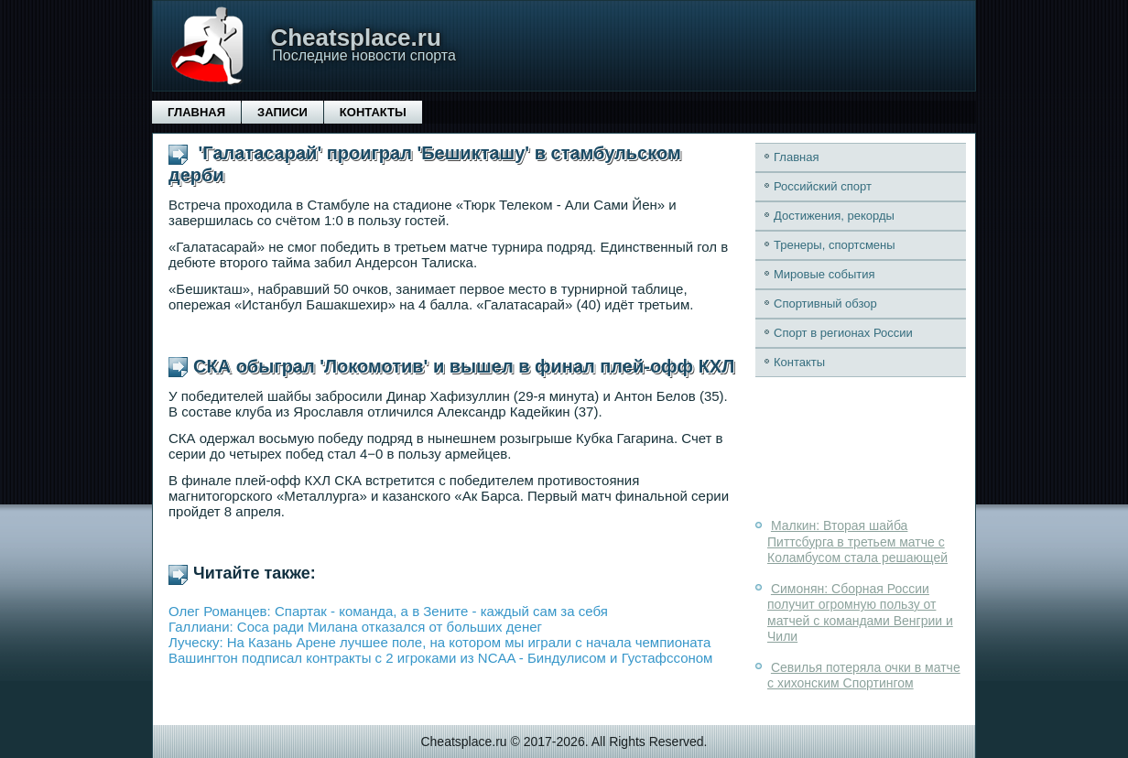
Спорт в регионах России (843, 333)
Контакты (373, 112)
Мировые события (824, 274)
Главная (196, 112)
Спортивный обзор (825, 303)
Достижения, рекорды (834, 215)
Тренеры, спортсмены (834, 245)
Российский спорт (823, 186)
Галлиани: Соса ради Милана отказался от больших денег (355, 626)
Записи (282, 112)
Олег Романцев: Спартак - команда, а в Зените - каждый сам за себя (388, 611)
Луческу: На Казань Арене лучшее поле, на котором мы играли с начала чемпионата (439, 642)
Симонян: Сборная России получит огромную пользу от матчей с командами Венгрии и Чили (860, 612)
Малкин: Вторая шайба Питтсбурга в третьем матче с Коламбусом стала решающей (857, 541)
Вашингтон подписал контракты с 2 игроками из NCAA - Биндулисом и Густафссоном (440, 658)
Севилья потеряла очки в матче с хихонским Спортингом (863, 675)
